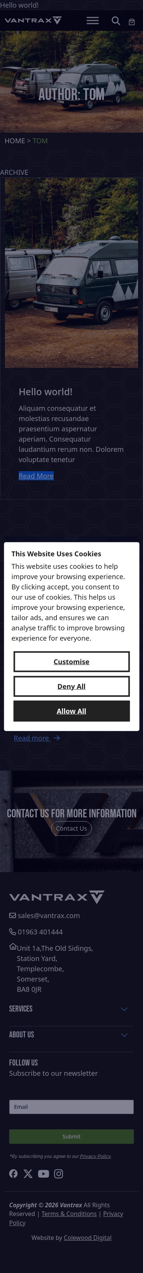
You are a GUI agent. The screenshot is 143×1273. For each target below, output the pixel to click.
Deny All (72, 685)
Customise (71, 661)
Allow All (71, 710)
